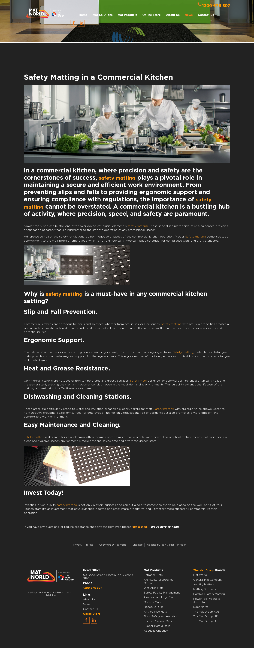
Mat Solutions (103, 15)
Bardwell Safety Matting (209, 594)
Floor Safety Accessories (160, 616)
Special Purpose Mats (158, 621)
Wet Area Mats (154, 588)
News (189, 15)
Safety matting (195, 236)
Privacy (77, 545)
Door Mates (200, 607)
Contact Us (206, 15)
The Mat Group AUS (206, 611)
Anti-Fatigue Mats (155, 611)
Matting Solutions (204, 589)
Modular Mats (152, 602)
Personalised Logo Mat (159, 597)
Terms (89, 545)
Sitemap (138, 545)
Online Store (151, 15)
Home (83, 15)
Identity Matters (203, 584)
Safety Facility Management (162, 592)
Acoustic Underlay (156, 630)
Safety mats (138, 380)
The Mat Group (203, 570)
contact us (139, 526)
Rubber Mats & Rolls (157, 626)
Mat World (200, 575)
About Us (89, 599)
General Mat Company (207, 580)
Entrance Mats (153, 575)
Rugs (160, 607)
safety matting (117, 178)
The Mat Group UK (205, 621)
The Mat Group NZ (205, 616)
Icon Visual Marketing (173, 545)
